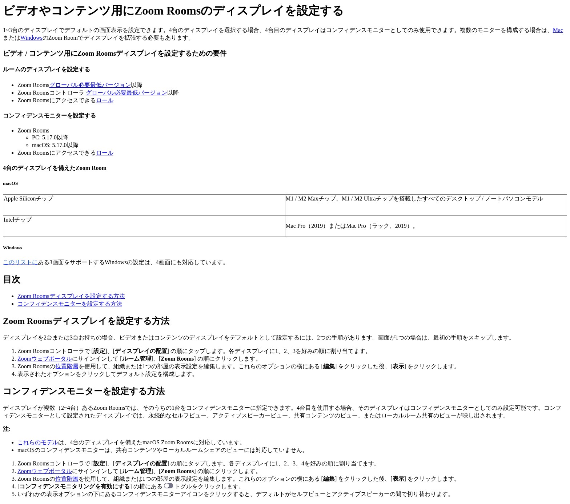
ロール (104, 100)
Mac (558, 30)
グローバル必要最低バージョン (90, 85)
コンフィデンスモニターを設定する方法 (69, 304)
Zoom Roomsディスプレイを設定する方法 (71, 296)
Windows (31, 38)
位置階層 (67, 366)
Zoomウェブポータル (44, 359)
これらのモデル (37, 442)
